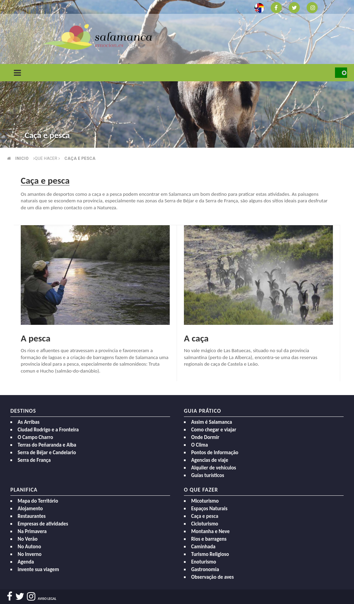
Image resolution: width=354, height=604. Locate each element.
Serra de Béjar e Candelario (47, 452)
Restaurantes (32, 516)
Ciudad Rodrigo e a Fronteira (48, 430)
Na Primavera (32, 531)
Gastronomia (205, 569)
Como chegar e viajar (213, 430)
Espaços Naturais (209, 508)
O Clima (199, 445)
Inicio (22, 158)
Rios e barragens (208, 539)
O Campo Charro (35, 437)
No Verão (27, 539)
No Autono (29, 546)
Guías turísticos (207, 475)
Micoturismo (205, 501)
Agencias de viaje (209, 460)
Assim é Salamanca (211, 422)
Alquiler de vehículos (213, 468)
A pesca (35, 338)
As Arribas (28, 422)
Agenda (26, 562)
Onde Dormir (205, 437)
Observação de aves (212, 577)
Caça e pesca (79, 158)
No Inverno (29, 554)
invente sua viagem (38, 569)
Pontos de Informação (214, 452)
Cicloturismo (204, 524)
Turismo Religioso (210, 554)
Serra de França (34, 460)
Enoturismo (203, 562)
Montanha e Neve (210, 531)
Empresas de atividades (43, 524)
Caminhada (203, 546)
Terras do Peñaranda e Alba (47, 445)
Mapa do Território (38, 501)
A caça (196, 338)
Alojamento (30, 508)
